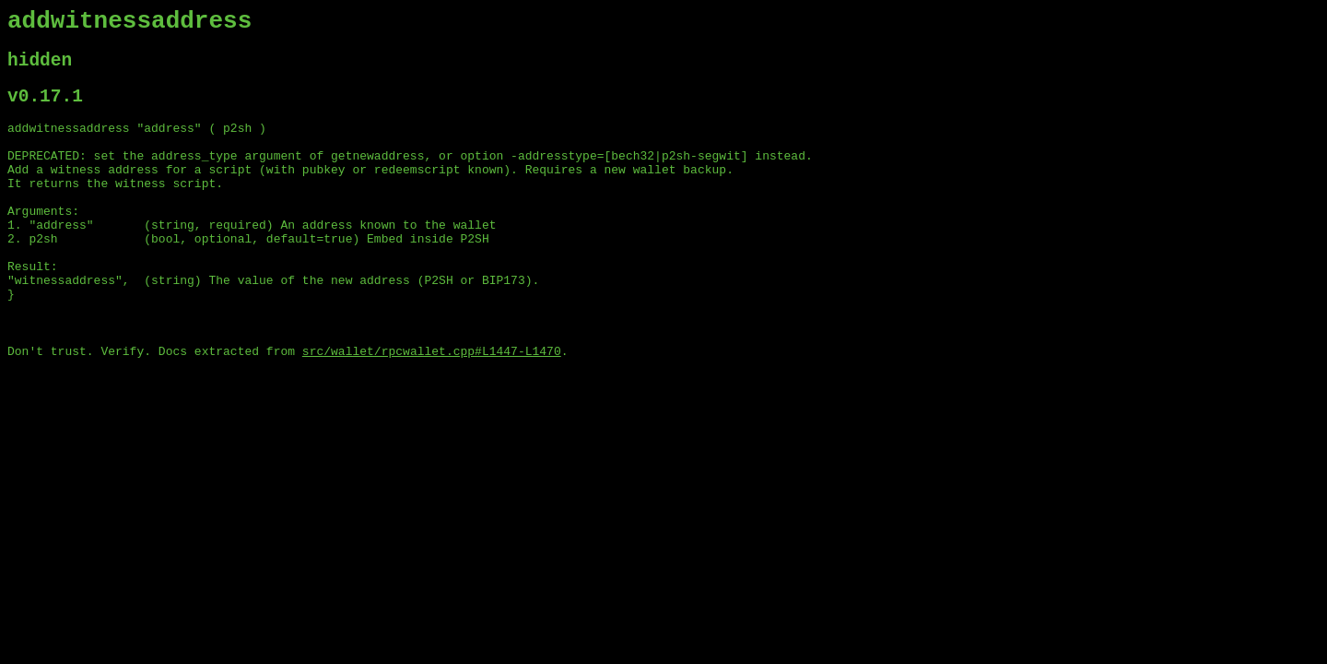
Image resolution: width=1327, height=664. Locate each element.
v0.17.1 (45, 109)
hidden (39, 68)
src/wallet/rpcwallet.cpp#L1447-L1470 (431, 406)
